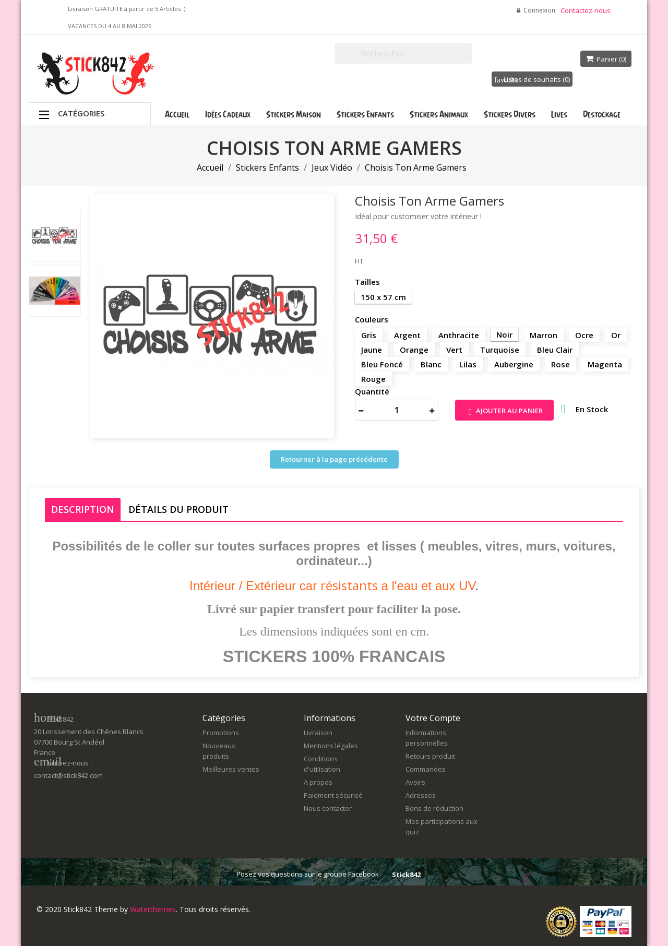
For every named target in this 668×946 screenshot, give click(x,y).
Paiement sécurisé (333, 795)
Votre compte (432, 718)
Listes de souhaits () (532, 79)
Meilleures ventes (230, 769)
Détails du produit (178, 509)
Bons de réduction (434, 808)
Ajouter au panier (504, 411)
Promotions (220, 732)
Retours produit (430, 756)
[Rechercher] (403, 53)
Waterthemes (152, 909)
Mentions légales (331, 745)
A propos (318, 782)
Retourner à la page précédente (334, 459)
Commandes (425, 769)
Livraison (318, 732)
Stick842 (406, 874)
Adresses (420, 795)
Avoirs (415, 782)
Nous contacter (328, 808)
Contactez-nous (585, 10)
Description (82, 509)
